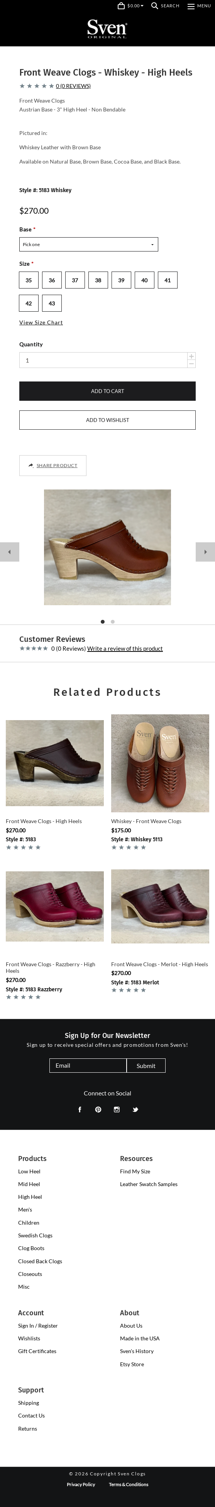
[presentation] (29, 1171)
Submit (146, 1065)
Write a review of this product (125, 649)
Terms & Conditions (128, 1484)
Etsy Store (132, 1364)
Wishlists (29, 1338)
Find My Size (135, 1171)
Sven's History (137, 1351)
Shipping (28, 1402)
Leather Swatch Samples (149, 1184)
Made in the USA (140, 1338)
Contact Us (31, 1415)
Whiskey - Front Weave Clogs (146, 821)
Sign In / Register (38, 1325)
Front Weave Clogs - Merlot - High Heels (159, 964)
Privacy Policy (81, 1484)
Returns (27, 1428)
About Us (131, 1325)
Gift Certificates (37, 1351)
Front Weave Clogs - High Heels (44, 821)
